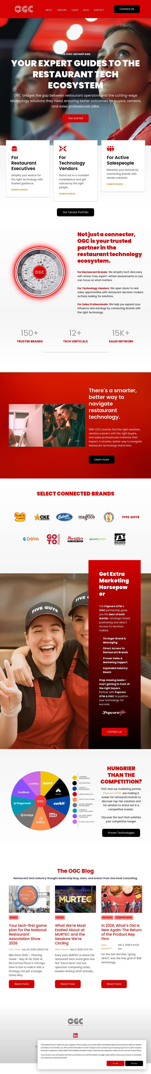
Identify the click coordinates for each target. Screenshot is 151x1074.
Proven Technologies (121, 857)
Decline (134, 1063)
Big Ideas (108, 941)
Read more (22, 1010)
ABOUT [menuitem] (49, 7)
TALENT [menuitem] (76, 7)
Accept (115, 1063)
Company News (125, 941)
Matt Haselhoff (106, 971)
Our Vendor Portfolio (75, 216)
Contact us (114, 750)
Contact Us (126, 10)
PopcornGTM (124, 810)
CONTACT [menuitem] (51, 14)
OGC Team (15, 973)
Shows (14, 941)
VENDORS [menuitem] (62, 7)
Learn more (19, 193)
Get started (75, 120)
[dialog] (92, 1054)
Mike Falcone (62, 973)
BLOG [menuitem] (88, 7)
